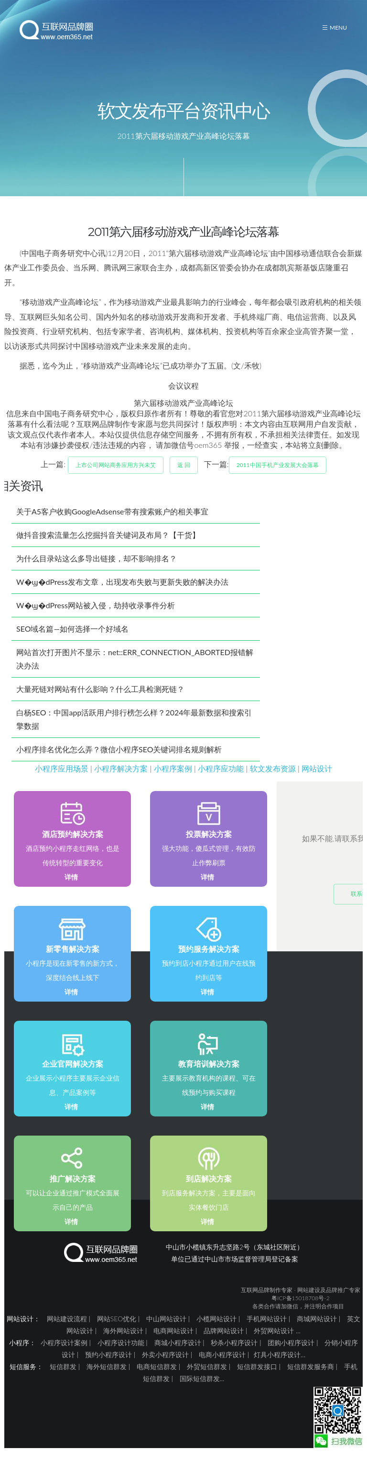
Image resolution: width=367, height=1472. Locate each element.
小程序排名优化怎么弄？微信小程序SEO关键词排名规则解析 (119, 761)
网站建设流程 (67, 1331)
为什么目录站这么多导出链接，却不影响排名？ (96, 570)
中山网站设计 (166, 1331)
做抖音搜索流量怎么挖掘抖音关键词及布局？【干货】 (108, 546)
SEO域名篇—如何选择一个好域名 (72, 640)
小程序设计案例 (64, 1354)
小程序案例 (173, 780)
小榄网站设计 (216, 1331)
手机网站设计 (267, 1331)
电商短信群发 (157, 1378)
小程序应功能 (221, 780)
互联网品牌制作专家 (266, 1301)
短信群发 (63, 1378)
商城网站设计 (317, 1331)
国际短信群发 (200, 1390)
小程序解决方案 (121, 780)
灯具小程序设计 (277, 1366)
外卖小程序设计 (165, 1366)
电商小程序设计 (222, 1366)
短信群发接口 (257, 1378)
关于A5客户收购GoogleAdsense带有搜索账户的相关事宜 (112, 523)
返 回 (183, 476)
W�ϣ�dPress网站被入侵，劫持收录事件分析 (95, 617)
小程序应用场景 (61, 780)
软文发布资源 (273, 780)
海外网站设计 (123, 1342)
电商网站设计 (173, 1342)
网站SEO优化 (116, 1331)
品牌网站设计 (224, 1342)
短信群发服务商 (310, 1378)
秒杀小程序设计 (234, 1354)
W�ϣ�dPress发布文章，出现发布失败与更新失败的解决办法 (122, 593)
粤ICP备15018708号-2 (300, 1310)
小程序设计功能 (120, 1354)
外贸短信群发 (207, 1378)
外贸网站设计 (274, 1342)
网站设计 (317, 780)
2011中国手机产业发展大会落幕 (278, 476)
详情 (71, 889)
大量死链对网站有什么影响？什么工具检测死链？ (100, 700)
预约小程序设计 (108, 1366)
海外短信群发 (106, 1378)
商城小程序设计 (177, 1354)
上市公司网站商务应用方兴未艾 (116, 476)
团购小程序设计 (291, 1354)
